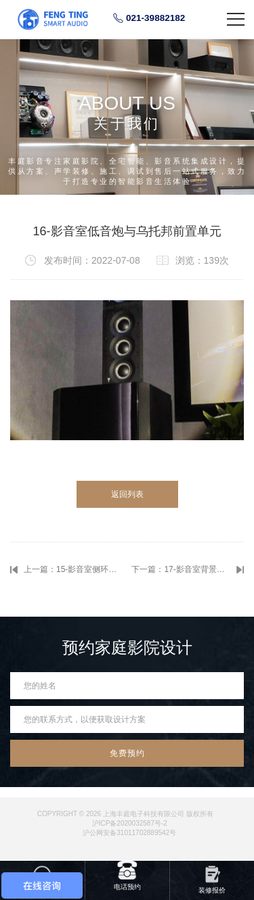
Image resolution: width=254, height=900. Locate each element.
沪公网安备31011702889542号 (129, 832)
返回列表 (127, 494)
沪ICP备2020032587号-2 (129, 823)
